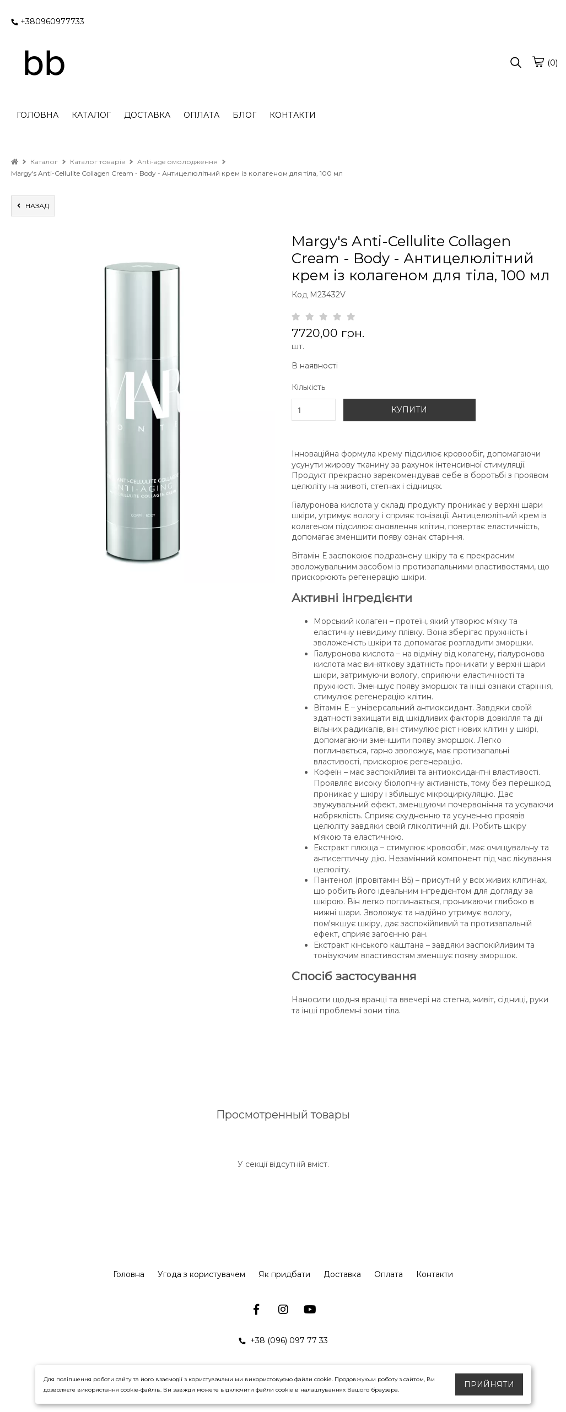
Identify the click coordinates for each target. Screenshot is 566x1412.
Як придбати (284, 1274)
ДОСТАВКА (147, 115)
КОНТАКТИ (292, 115)
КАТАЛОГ (91, 115)
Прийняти (489, 1384)
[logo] (44, 63)
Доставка (342, 1274)
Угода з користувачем (201, 1274)
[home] (14, 162)
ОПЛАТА (201, 115)
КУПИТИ (409, 410)
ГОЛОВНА (37, 115)
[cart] (537, 61)
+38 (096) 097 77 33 (283, 1340)
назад (33, 206)
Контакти (434, 1274)
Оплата (388, 1274)
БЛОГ (244, 115)
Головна (128, 1274)
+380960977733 (47, 21)
